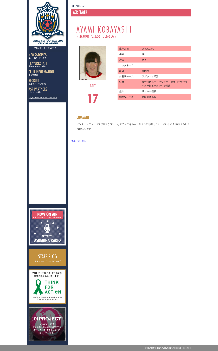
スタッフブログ (47, 257)
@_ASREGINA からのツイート (43, 97)
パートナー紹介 (47, 90)
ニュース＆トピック (47, 56)
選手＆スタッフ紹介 (47, 64)
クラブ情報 (47, 73)
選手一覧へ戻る (78, 141)
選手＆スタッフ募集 (47, 81)
